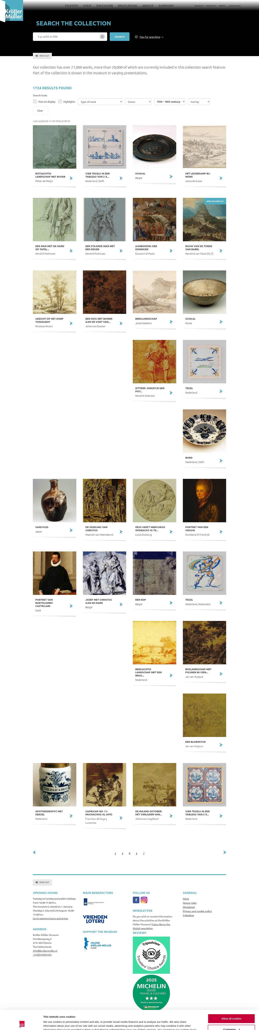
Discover (104, 6)
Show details (51, 1023)
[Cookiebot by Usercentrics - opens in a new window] (21, 1023)
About (147, 6)
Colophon (188, 915)
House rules (190, 902)
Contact (211, 5)
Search (198, 5)
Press (222, 5)
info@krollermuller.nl (45, 950)
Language (234, 5)
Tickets (71, 6)
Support (166, 6)
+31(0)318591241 (42, 954)
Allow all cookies (231, 999)
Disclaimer (189, 907)
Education (127, 6)
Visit (87, 6)
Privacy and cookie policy (197, 911)
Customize (231, 1010)
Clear (40, 110)
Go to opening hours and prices (50, 918)
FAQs (186, 898)
